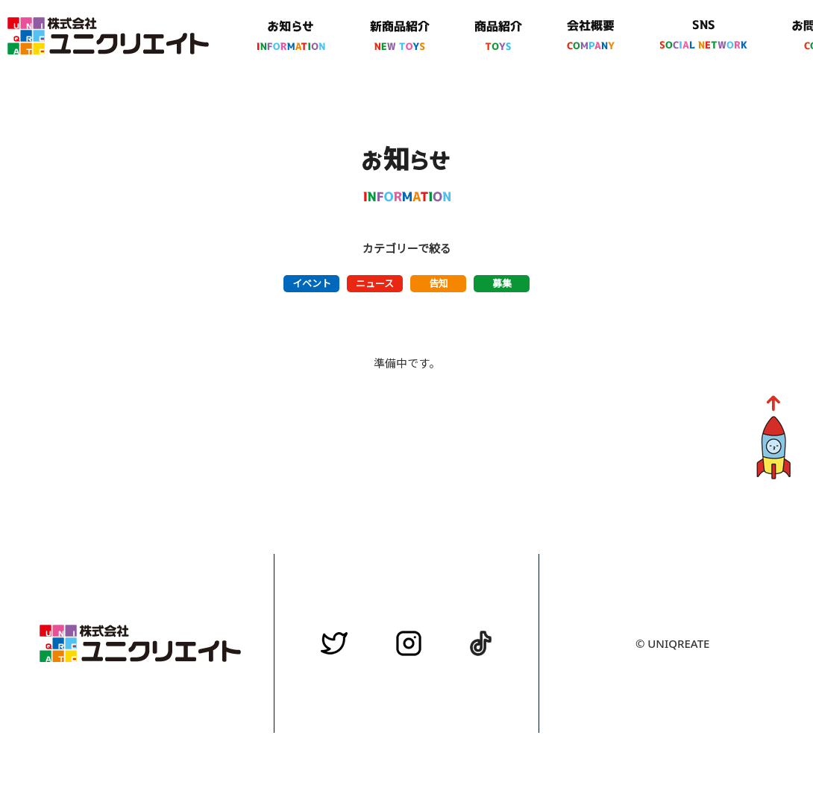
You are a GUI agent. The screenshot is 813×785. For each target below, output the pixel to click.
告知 (438, 283)
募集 (502, 283)
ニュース (375, 283)
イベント (311, 283)
